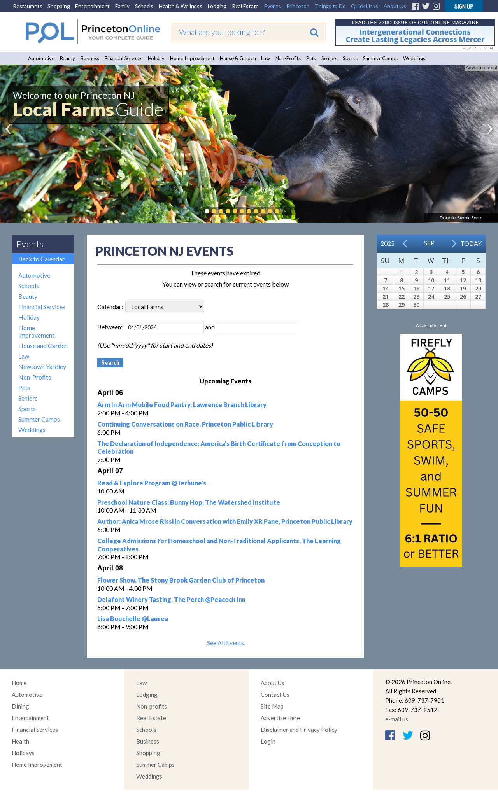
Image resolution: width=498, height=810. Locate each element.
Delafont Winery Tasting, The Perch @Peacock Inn (171, 599)
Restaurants (27, 6)
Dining (20, 706)
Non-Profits (288, 58)
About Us (395, 6)
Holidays (23, 752)
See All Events (225, 642)
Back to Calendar (41, 258)
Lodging (217, 6)
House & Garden (238, 58)
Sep (429, 243)
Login (268, 741)
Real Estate (245, 6)
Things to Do (330, 6)
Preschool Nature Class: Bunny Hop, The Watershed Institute (188, 502)
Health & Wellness (180, 6)
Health (20, 741)
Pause (288, 211)
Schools (144, 6)
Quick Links (364, 6)
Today (471, 243)
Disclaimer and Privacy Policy (299, 729)
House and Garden (43, 345)
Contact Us (275, 694)
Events (272, 6)
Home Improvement (192, 58)
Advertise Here (280, 717)
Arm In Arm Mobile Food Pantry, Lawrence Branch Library (182, 404)
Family (122, 6)
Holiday (156, 58)
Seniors (329, 58)
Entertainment (92, 6)
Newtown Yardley (42, 366)
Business (90, 58)
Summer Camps (380, 58)
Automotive (41, 58)
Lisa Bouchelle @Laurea (132, 618)
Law (265, 58)
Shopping (58, 6)
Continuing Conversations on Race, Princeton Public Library (185, 424)
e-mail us (396, 719)
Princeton (298, 6)
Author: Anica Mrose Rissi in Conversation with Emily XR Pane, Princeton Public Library (224, 521)
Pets (311, 58)
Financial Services (123, 58)
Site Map (272, 706)
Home (19, 682)
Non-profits (151, 706)
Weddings (414, 58)
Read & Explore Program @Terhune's (151, 482)
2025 (388, 243)
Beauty (67, 58)
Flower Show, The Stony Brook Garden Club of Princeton (181, 580)
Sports (350, 58)
